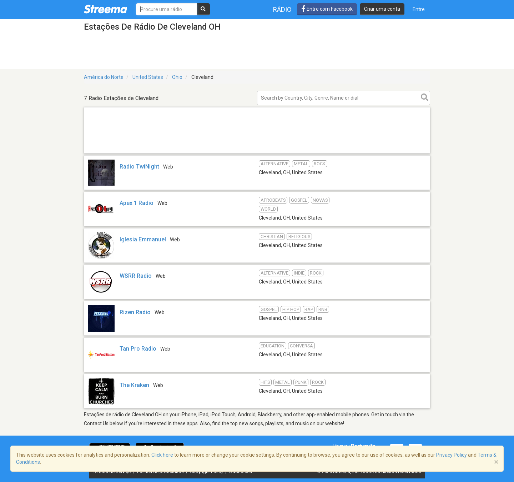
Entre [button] (419, 9)
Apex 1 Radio (136, 203)
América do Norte (104, 77)
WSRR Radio (136, 275)
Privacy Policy (451, 455)
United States (147, 77)
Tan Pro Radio (138, 348)
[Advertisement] (257, 153)
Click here (162, 455)
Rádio (282, 9)
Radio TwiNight (139, 166)
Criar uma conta (382, 9)
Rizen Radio (135, 312)
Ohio (177, 77)
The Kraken (134, 385)
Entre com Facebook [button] (327, 9)
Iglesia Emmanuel (143, 239)
